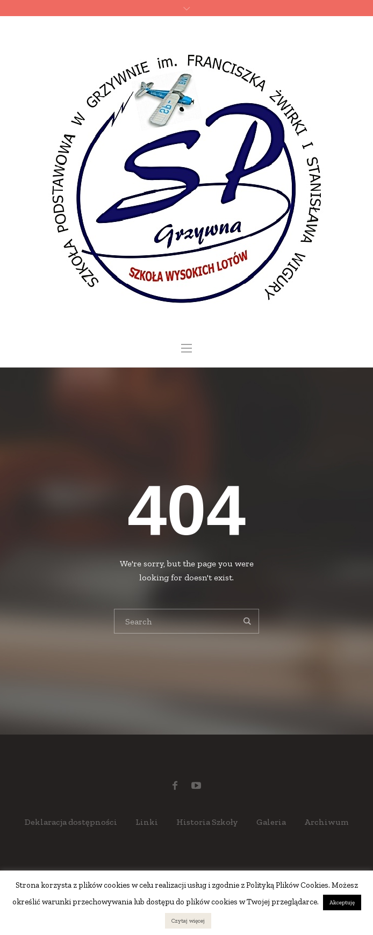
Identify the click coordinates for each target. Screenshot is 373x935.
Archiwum (326, 822)
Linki (146, 822)
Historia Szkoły (207, 822)
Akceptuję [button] (342, 902)
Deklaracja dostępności (71, 822)
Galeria (271, 822)
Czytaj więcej (188, 920)
